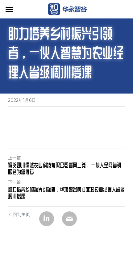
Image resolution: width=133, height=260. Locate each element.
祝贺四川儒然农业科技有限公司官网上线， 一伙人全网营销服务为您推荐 (64, 168)
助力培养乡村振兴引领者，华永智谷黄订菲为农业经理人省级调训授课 (66, 192)
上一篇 (14, 158)
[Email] (69, 218)
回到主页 (19, 214)
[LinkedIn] (46, 218)
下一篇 (14, 182)
